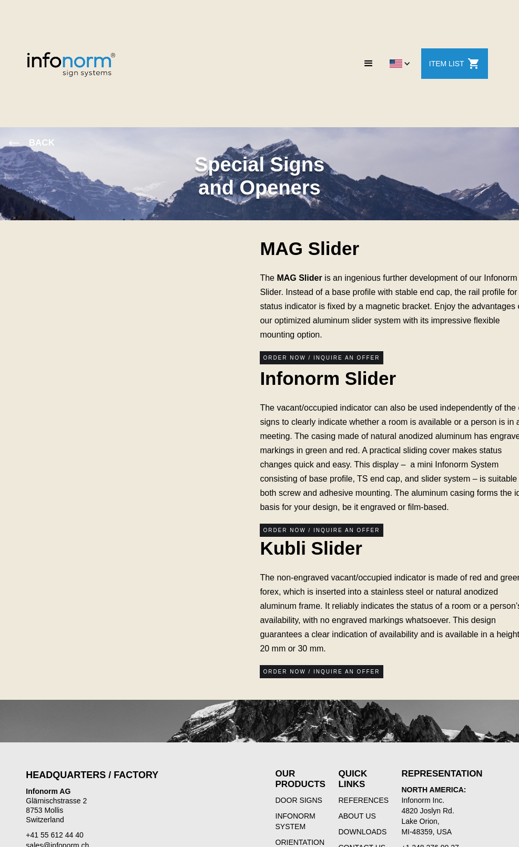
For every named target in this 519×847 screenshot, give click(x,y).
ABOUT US (356, 816)
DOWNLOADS (362, 832)
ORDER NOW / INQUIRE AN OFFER (321, 358)
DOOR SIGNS (299, 800)
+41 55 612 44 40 (54, 835)
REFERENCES (363, 800)
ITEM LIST (454, 63)
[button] (368, 63)
